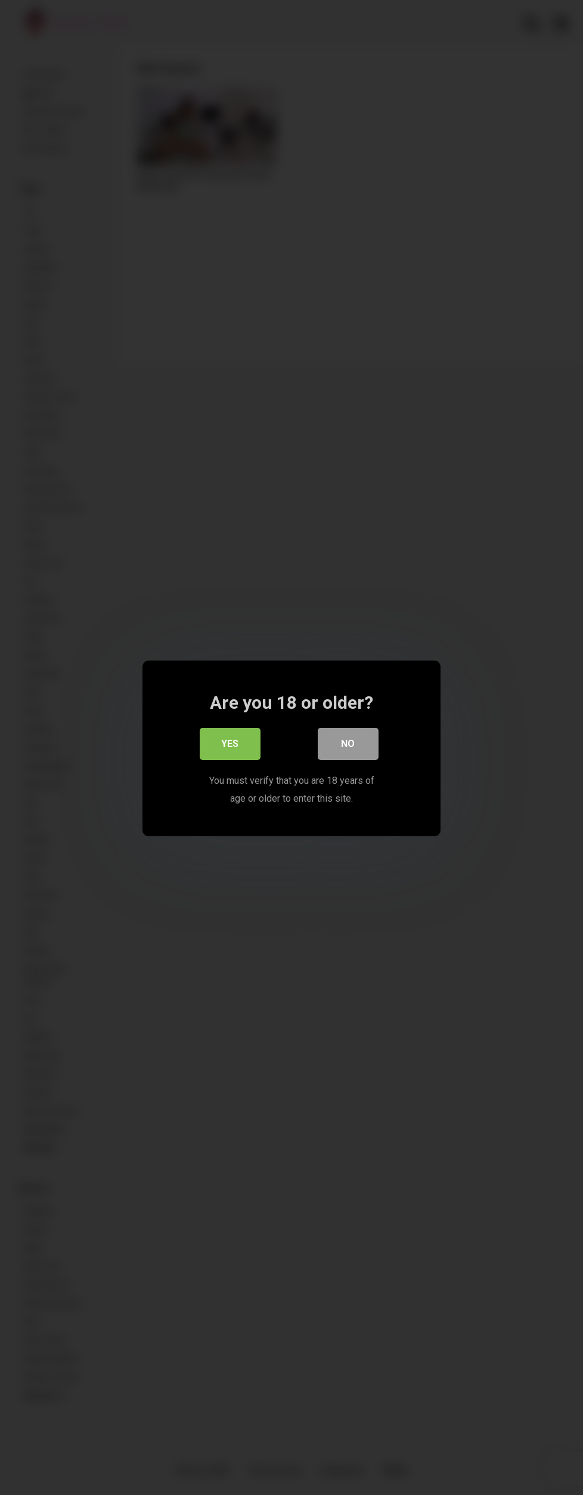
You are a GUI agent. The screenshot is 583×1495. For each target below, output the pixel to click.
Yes (230, 744)
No (348, 744)
